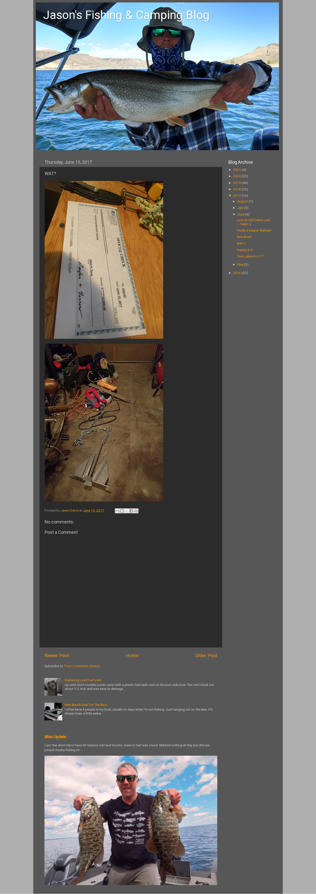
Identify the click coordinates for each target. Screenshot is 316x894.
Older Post (206, 655)
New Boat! (244, 237)
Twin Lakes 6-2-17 (250, 256)
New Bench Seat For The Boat (86, 705)
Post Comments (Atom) (82, 666)
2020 (237, 176)
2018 (237, 189)
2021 (237, 170)
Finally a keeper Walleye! (254, 230)
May (240, 264)
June (241, 214)
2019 (237, 183)
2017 (237, 195)
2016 (237, 273)
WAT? (241, 243)
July (240, 208)
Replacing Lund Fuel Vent (83, 680)
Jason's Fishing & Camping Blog (126, 15)
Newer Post (56, 655)
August (243, 201)
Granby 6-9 (245, 250)
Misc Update (55, 736)
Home (132, 655)
